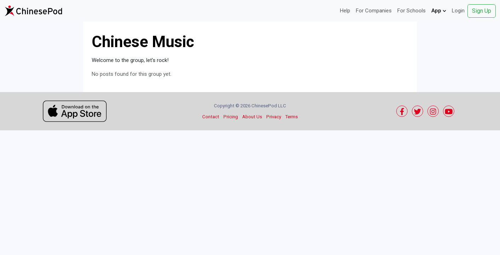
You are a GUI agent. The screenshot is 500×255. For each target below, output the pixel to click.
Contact (210, 116)
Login (458, 10)
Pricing (230, 116)
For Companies (374, 10)
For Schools (411, 10)
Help (345, 10)
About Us (252, 116)
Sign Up (481, 10)
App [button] (438, 10)
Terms (291, 116)
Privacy (273, 116)
